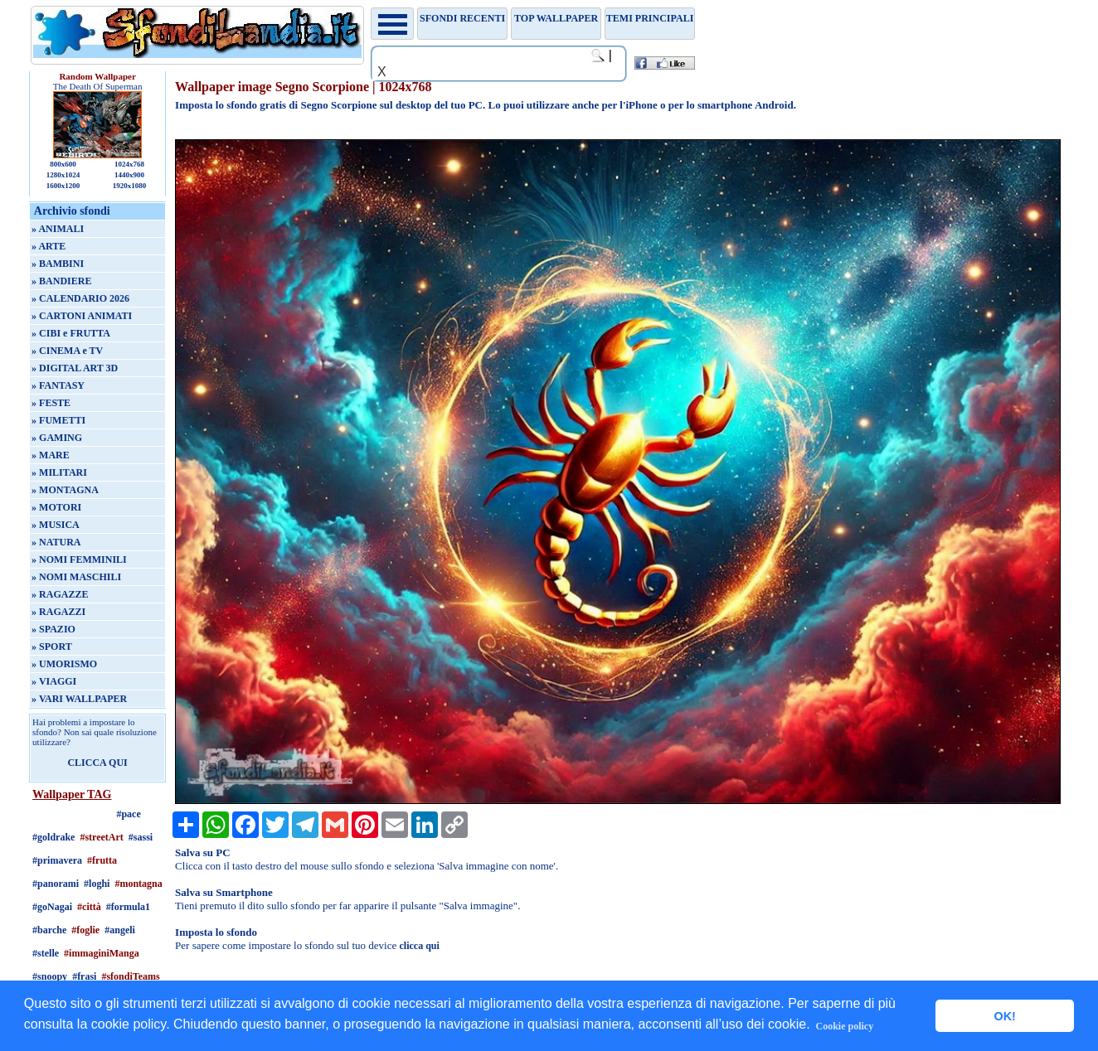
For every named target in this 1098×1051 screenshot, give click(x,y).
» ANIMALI (58, 229)
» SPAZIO (53, 629)
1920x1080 (130, 186)
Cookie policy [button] (845, 1026)
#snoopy (49, 976)
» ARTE (49, 246)
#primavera (57, 860)
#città (89, 907)
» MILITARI (59, 472)
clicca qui (420, 946)
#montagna (138, 883)
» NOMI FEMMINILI (79, 559)
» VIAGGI (54, 681)
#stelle (45, 953)
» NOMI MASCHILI (76, 577)
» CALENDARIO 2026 (80, 298)
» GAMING (57, 437)
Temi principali (649, 18)
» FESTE (51, 403)
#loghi (96, 883)
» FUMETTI (58, 420)
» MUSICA (56, 524)
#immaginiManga (101, 953)
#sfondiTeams (130, 976)
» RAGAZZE (60, 594)
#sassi (141, 837)
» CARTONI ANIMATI (82, 316)
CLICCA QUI (97, 762)
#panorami (55, 883)
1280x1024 (63, 175)
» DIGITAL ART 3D (75, 368)
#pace (128, 814)
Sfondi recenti (462, 18)
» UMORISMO (64, 664)
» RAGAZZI (58, 612)
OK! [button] (1004, 1016)
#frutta (102, 860)
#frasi (84, 976)
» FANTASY (58, 385)
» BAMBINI (58, 263)
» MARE (51, 455)
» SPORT (52, 646)
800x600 (63, 164)
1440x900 (129, 175)
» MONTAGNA (65, 490)
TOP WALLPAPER (556, 18)
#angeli (119, 930)
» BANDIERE (61, 281)
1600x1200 (63, 186)
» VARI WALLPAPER (79, 699)
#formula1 (128, 907)
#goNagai (52, 907)
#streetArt (101, 837)
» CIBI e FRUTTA (71, 333)
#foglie (85, 930)
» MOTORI (56, 507)
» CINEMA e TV (67, 350)
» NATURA (56, 542)
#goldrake (53, 837)
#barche (49, 930)
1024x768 (129, 164)
